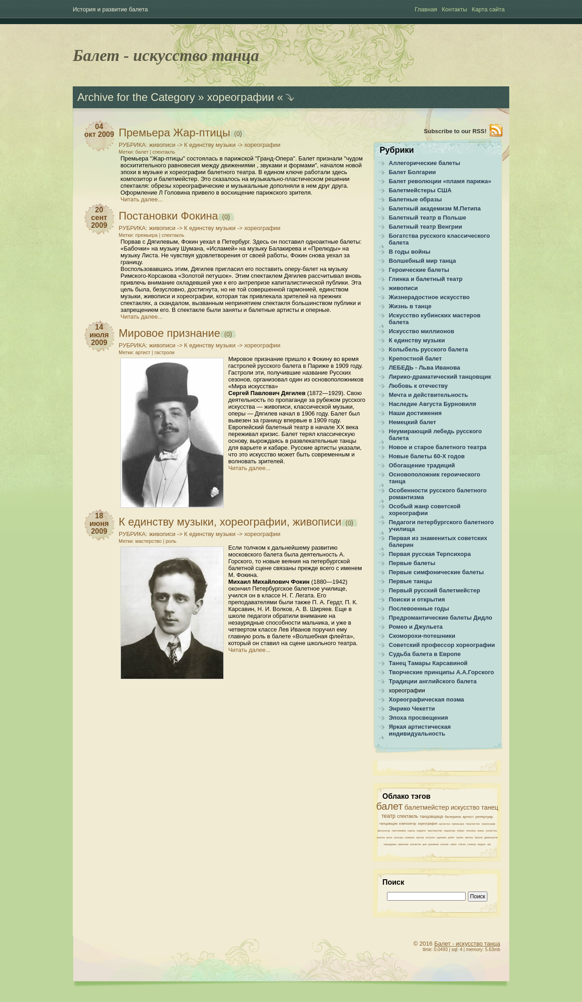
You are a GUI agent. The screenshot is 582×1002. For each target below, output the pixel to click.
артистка (444, 823)
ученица (471, 844)
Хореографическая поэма (426, 699)
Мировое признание (169, 333)
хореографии (262, 144)
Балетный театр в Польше (427, 217)
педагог (421, 830)
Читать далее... (141, 199)
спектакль (163, 152)
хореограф (488, 823)
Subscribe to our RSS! (455, 131)
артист (143, 352)
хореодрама (390, 844)
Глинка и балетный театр (425, 279)
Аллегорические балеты (424, 163)
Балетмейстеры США (420, 190)
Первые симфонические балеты (436, 572)
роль (171, 541)
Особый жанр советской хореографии (425, 509)
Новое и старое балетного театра (438, 447)
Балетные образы (415, 199)
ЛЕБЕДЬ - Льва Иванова (424, 367)
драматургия (490, 837)
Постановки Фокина (168, 216)
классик (445, 844)
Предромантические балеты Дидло (440, 617)
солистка (491, 830)
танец (489, 807)
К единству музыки (210, 144)
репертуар (484, 817)
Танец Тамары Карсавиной (428, 663)
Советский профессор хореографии (442, 644)
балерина (453, 817)
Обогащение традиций (422, 465)
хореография (427, 823)
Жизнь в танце (410, 306)
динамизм (433, 844)
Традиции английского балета (433, 681)
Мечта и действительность (428, 394)
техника (471, 830)
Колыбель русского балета (428, 349)
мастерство (148, 541)
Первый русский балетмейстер (434, 590)
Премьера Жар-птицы (174, 132)
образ (460, 830)
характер (449, 830)
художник (441, 837)
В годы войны (410, 251)
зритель (469, 837)
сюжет (453, 844)
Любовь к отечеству (418, 385)
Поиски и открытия (417, 599)
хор (489, 844)
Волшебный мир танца (422, 260)
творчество (473, 823)
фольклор (383, 830)
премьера (146, 235)
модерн (481, 844)
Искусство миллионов (421, 331)
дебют (451, 837)
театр (388, 816)
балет (142, 152)
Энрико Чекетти (412, 708)
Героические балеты (419, 269)
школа (381, 837)
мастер (420, 837)
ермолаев (403, 844)
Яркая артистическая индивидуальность (420, 730)
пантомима (399, 830)
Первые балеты (412, 563)
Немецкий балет (412, 422)
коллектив (415, 844)
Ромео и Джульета (416, 626)
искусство (465, 807)
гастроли (165, 352)
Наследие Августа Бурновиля (432, 404)
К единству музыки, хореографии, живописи (230, 522)
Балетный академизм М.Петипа (435, 208)
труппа (459, 837)
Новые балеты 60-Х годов (427, 456)
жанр (480, 830)
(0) (237, 133)
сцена (411, 830)
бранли (478, 837)
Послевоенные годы (419, 608)
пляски (462, 844)
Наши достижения (415, 413)
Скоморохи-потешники (422, 635)
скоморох (410, 837)
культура (398, 837)
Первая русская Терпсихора (430, 554)
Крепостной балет (415, 358)
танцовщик (388, 824)
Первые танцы (410, 581)
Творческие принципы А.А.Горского (441, 672)
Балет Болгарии (412, 172)
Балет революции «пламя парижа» (440, 181)
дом (424, 844)
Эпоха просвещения (418, 717)
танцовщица (431, 816)
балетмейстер (427, 807)
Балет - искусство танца (166, 55)
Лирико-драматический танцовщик (440, 376)
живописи (162, 144)
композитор (407, 823)
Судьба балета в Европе (425, 654)
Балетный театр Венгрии (425, 226)
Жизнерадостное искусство (429, 297)
